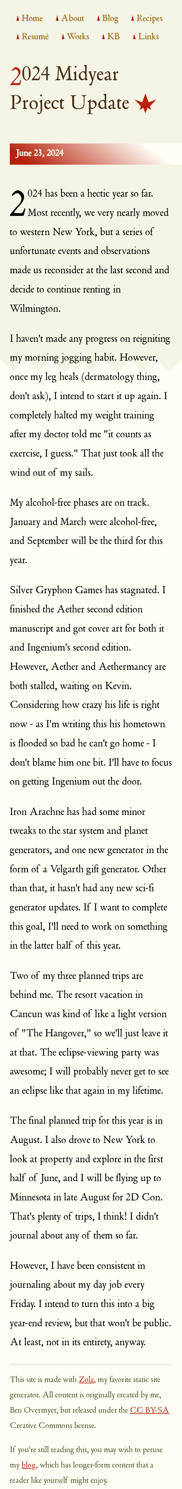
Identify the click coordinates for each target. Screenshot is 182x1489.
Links (148, 37)
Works (78, 37)
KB (113, 37)
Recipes (149, 19)
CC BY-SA (149, 1411)
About (72, 19)
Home (32, 19)
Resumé (35, 37)
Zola (86, 1380)
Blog (110, 19)
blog (28, 1465)
